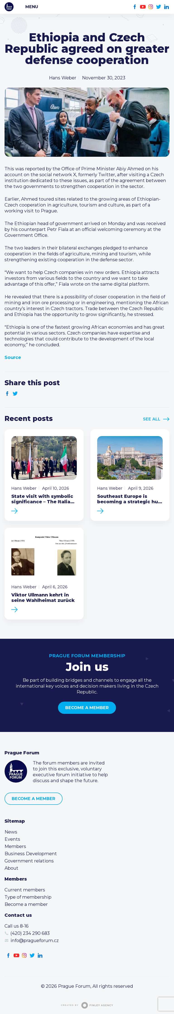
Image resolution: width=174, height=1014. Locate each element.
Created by (87, 1005)
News (11, 832)
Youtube (143, 7)
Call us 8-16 (17, 926)
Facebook (135, 7)
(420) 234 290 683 (30, 933)
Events (12, 839)
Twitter (159, 7)
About (11, 868)
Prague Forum (9, 6)
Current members (25, 890)
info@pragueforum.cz (34, 940)
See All (151, 419)
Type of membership (28, 897)
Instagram (151, 7)
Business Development (31, 853)
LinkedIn (166, 7)
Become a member (87, 707)
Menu (31, 6)
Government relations (29, 861)
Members (15, 846)
